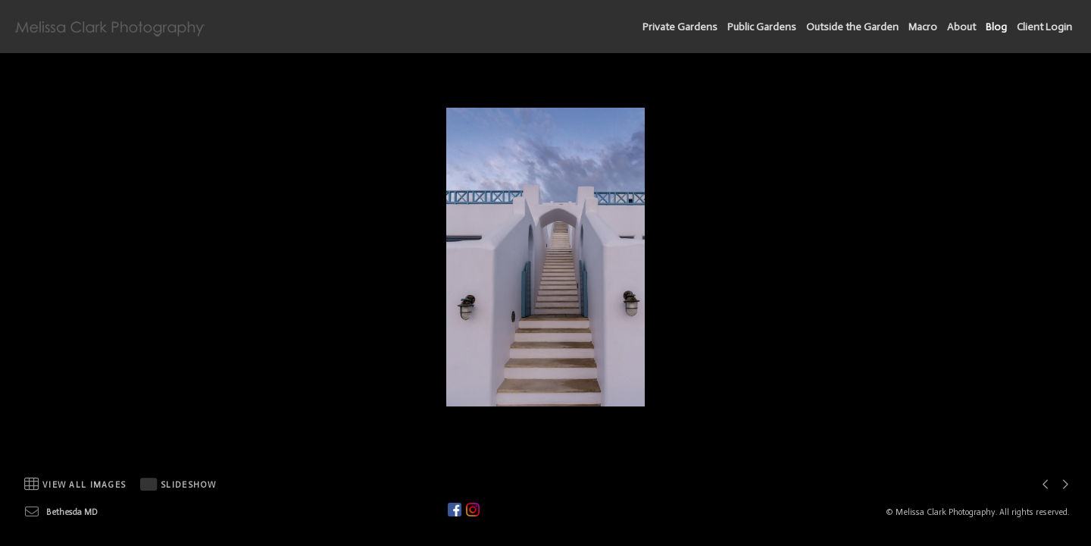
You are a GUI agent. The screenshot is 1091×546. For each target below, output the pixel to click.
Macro (922, 26)
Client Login (1044, 26)
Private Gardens (679, 26)
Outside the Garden (852, 26)
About (961, 26)
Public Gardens (761, 26)
